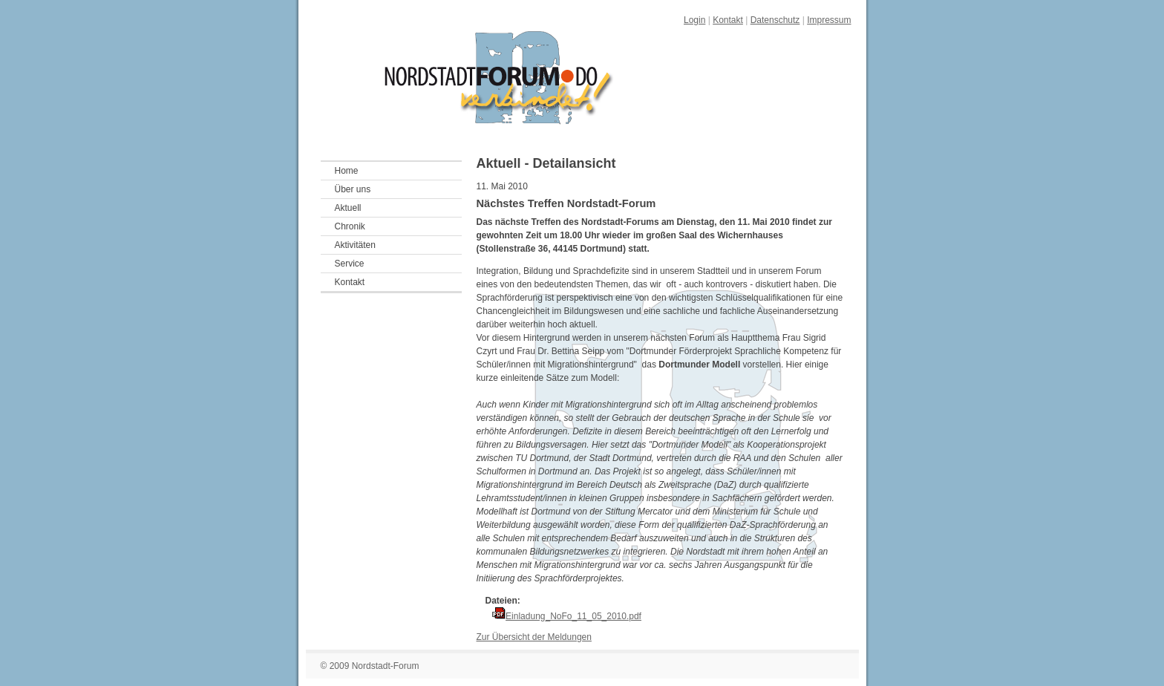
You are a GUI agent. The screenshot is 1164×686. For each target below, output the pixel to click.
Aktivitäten (355, 245)
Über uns (353, 189)
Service (349, 263)
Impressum (829, 20)
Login (694, 20)
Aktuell (348, 208)
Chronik (350, 226)
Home (347, 171)
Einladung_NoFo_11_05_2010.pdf (573, 616)
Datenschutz (775, 20)
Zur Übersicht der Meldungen (534, 637)
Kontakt (728, 20)
